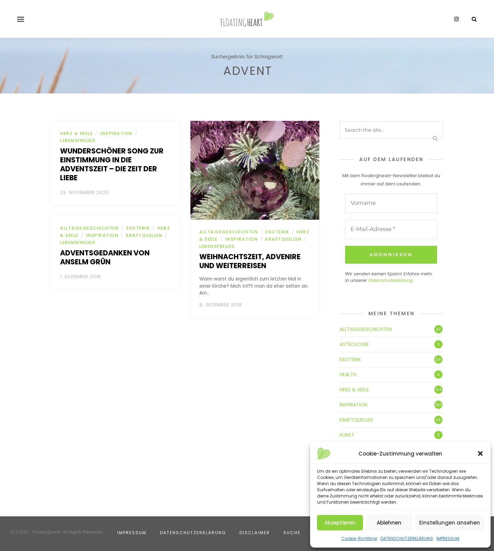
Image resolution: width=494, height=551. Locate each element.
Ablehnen (389, 522)
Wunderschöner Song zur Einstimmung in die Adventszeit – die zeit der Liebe (112, 164)
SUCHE (292, 532)
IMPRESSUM (447, 538)
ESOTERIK (138, 228)
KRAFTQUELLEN (144, 235)
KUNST (347, 434)
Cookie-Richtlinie (359, 538)
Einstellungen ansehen (449, 522)
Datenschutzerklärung (390, 280)
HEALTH (348, 373)
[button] (480, 453)
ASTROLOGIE (354, 343)
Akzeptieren (340, 522)
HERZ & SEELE (76, 133)
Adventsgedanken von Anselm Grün (105, 257)
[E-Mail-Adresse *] (391, 229)
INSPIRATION (116, 133)
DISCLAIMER (254, 532)
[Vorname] (391, 203)
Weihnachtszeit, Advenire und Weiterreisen (250, 261)
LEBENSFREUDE (77, 141)
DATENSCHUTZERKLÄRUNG (406, 538)
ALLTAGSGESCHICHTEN (89, 228)
